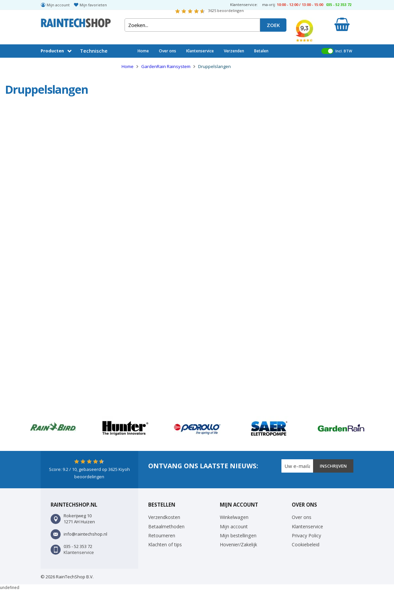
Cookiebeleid (305, 544)
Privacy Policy (306, 535)
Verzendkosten (164, 517)
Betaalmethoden (166, 526)
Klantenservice (200, 51)
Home (143, 51)
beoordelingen (226, 10)
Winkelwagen (234, 517)
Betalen (261, 51)
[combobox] (192, 25)
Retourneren (161, 535)
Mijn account (58, 4)
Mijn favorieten (93, 4)
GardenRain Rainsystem (166, 66)
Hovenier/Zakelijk (238, 544)
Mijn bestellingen (238, 535)
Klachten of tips (165, 544)
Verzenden (234, 51)
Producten (52, 51)
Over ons (167, 51)
